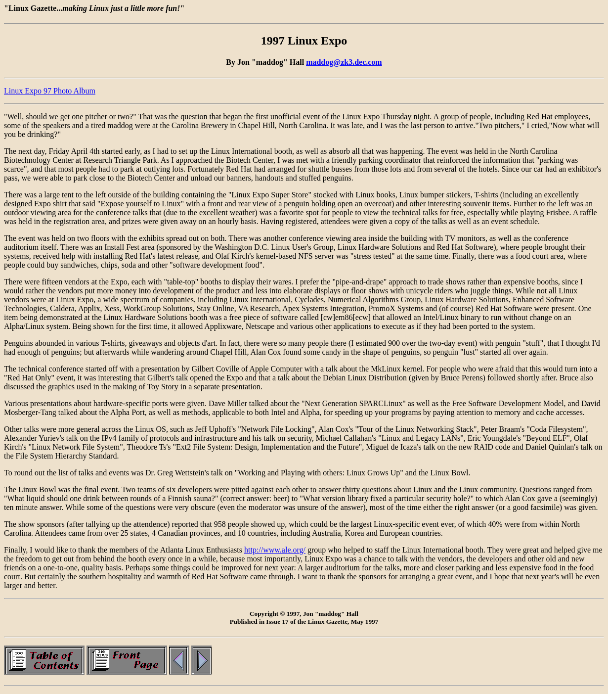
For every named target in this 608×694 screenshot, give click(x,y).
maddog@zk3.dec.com (344, 62)
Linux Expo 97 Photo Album (49, 91)
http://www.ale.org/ (274, 550)
